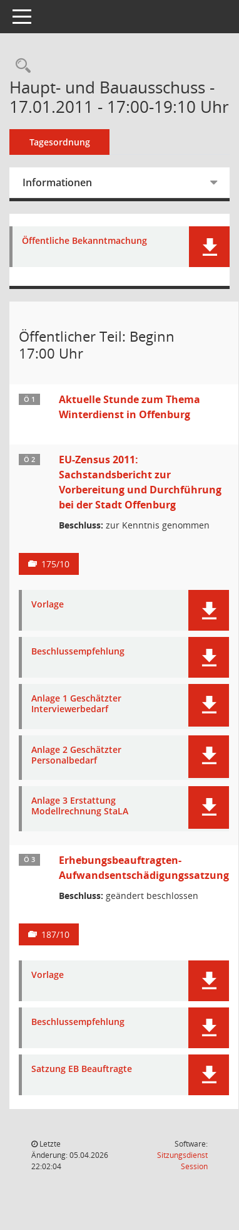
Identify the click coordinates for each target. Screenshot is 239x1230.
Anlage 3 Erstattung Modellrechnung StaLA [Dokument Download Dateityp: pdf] (79, 806)
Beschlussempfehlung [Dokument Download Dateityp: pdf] (78, 651)
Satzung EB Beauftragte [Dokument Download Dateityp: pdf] (81, 1069)
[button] (209, 246)
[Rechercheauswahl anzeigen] (20, 66)
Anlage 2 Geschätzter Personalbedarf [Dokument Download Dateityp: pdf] (76, 755)
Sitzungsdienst (182, 1161)
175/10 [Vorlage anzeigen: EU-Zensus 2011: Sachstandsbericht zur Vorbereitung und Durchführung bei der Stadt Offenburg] (55, 564)
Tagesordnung (59, 142)
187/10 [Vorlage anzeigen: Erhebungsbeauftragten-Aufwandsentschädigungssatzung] (55, 934)
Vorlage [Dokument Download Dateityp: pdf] (47, 604)
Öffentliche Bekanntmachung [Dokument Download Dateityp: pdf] (84, 241)
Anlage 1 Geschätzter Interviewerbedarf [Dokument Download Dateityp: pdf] (76, 704)
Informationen (57, 182)
